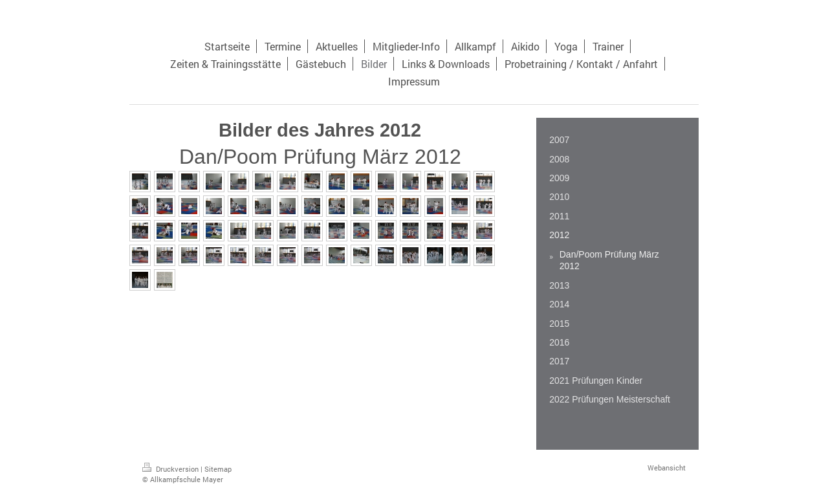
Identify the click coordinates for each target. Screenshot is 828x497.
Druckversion (171, 469)
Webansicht (667, 467)
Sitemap (218, 469)
